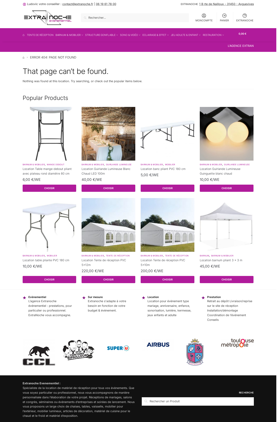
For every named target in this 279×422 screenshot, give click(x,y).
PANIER (224, 17)
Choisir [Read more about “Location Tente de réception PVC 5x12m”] (108, 277)
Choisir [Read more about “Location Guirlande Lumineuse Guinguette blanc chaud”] (227, 186)
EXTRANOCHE (244, 17)
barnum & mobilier (34, 162)
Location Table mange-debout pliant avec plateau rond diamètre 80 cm (47, 169)
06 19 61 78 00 (106, 4)
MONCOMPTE (204, 17)
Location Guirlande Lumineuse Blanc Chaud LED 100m (106, 169)
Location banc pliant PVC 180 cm (163, 167)
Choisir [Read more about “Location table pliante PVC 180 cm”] (49, 277)
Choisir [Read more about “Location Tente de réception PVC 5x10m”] (167, 277)
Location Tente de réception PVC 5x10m (163, 260)
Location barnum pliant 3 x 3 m (221, 258)
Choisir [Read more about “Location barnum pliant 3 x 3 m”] (227, 277)
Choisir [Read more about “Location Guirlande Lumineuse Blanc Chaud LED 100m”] (108, 186)
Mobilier (170, 162)
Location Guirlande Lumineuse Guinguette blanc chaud (220, 169)
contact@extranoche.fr (77, 4)
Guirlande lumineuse (119, 162)
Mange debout (55, 162)
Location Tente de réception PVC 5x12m (104, 260)
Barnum (204, 253)
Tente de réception (118, 253)
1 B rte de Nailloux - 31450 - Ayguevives (226, 4)
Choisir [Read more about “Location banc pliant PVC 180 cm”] (167, 186)
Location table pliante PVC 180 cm (46, 258)
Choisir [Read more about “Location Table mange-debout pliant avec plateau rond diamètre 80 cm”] (49, 186)
